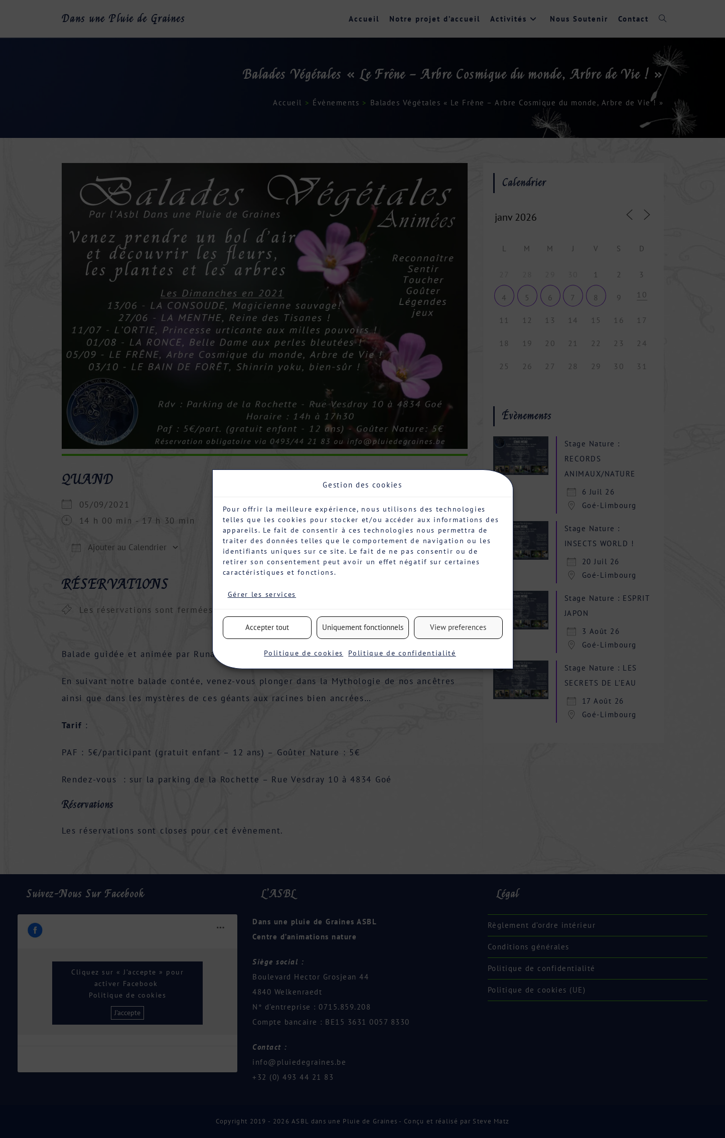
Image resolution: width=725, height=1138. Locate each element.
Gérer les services (262, 594)
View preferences (458, 627)
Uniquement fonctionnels (362, 627)
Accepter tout (267, 627)
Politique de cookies (303, 653)
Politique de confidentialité (402, 653)
